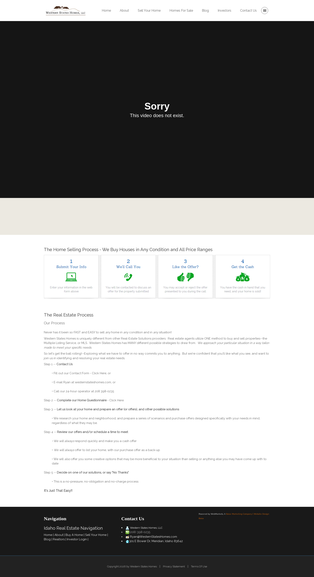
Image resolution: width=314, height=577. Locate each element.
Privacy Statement (174, 566)
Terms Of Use (199, 566)
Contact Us (190, 216)
